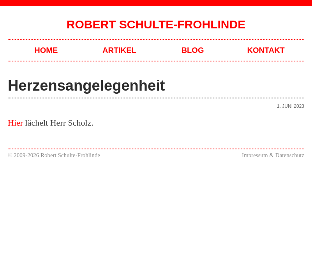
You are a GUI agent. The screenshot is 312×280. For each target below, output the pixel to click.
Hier (15, 123)
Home (46, 50)
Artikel (119, 50)
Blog (193, 50)
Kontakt (266, 50)
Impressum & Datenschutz (273, 155)
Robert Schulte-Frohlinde (156, 24)
